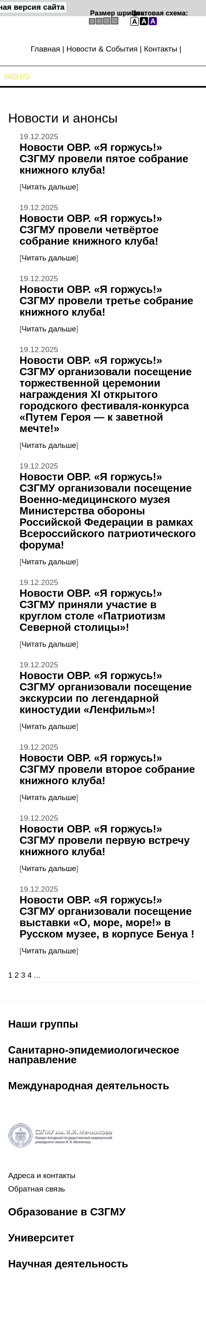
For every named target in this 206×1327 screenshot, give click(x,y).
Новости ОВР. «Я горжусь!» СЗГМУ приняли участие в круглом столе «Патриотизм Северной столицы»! (92, 610)
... (37, 975)
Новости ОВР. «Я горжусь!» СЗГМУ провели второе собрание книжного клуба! (107, 769)
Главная (45, 49)
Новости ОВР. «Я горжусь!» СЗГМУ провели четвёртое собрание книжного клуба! (91, 229)
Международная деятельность (88, 1086)
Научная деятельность (68, 1264)
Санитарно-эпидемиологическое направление (93, 1055)
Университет (41, 1238)
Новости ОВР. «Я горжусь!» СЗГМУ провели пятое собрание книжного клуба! (104, 158)
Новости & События (101, 49)
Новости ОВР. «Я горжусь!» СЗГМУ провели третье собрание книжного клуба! (106, 300)
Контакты (160, 49)
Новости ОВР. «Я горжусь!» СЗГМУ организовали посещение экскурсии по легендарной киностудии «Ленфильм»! (106, 692)
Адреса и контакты (42, 1175)
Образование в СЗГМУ (67, 1212)
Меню (16, 76)
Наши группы (43, 1024)
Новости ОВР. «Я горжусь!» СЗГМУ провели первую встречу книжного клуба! (105, 840)
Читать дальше (49, 187)
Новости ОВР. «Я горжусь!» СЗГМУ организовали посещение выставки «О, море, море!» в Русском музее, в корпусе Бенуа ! (107, 917)
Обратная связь (36, 1189)
